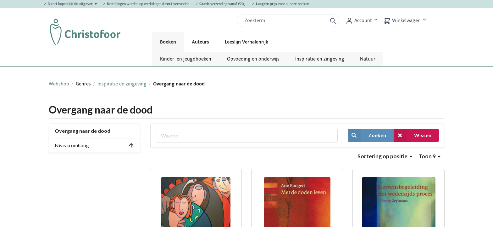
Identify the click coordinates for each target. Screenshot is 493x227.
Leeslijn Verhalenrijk (246, 42)
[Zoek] (284, 21)
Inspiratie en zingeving (319, 59)
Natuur (367, 59)
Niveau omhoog (94, 145)
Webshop (59, 84)
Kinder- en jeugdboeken (185, 59)
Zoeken (367, 135)
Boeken (168, 42)
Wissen (412, 135)
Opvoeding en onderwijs (253, 59)
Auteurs (200, 42)
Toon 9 (429, 156)
